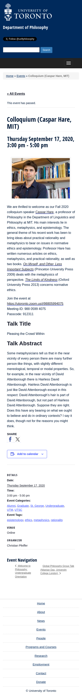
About (41, 612)
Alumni (11, 505)
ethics (28, 520)
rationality (57, 520)
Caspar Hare (44, 212)
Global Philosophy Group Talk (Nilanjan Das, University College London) (57, 570)
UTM (10, 509)
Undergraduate (54, 505)
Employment (41, 664)
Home (9, 76)
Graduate (23, 505)
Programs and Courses (41, 647)
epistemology (15, 520)
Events (21, 76)
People (41, 638)
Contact (41, 673)
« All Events (16, 93)
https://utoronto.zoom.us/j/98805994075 (35, 303)
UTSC (18, 509)
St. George (37, 505)
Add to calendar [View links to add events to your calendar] (27, 454)
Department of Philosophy (25, 27)
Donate (41, 682)
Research (41, 655)
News (41, 620)
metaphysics (41, 520)
